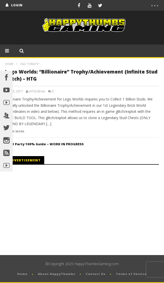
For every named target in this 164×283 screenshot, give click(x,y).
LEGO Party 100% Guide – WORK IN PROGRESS (44, 144)
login (16, 5)
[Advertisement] (47, 210)
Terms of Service (131, 274)
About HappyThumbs (56, 274)
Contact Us (96, 274)
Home (9, 64)
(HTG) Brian (37, 91)
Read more (15, 131)
